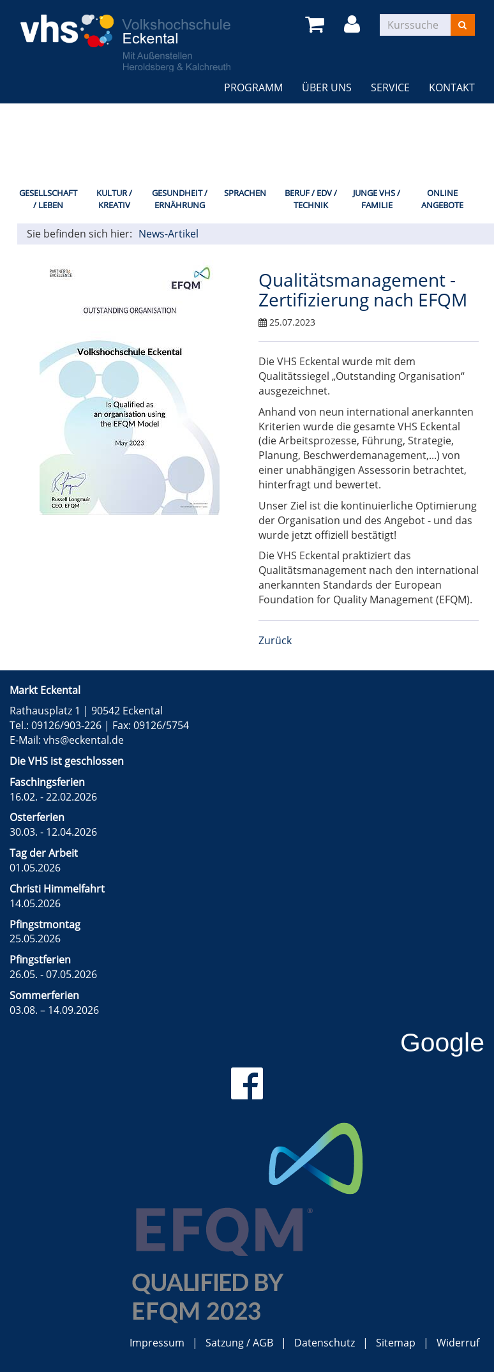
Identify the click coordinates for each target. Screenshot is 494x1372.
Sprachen (245, 193)
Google (442, 1042)
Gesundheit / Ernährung (179, 199)
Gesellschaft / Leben (48, 199)
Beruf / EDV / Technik (311, 199)
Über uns (327, 87)
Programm (253, 87)
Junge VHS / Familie (376, 199)
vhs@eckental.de (83, 740)
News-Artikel (168, 234)
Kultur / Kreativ (114, 199)
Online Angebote (442, 199)
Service (390, 87)
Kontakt (452, 87)
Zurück (275, 640)
